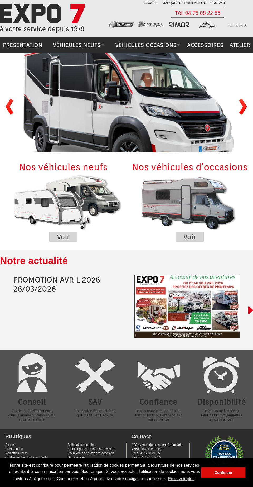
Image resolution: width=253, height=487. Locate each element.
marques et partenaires (184, 3)
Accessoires (76, 457)
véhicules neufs (76, 44)
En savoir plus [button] (181, 478)
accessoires (205, 44)
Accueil (10, 445)
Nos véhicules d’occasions (189, 201)
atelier (240, 44)
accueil (151, 3)
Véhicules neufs (16, 453)
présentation (22, 44)
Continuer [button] (223, 472)
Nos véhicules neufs (63, 201)
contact (217, 3)
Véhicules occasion (81, 445)
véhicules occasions (145, 44)
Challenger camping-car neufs (26, 457)
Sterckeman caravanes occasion (91, 453)
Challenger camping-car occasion (91, 449)
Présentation (14, 449)
